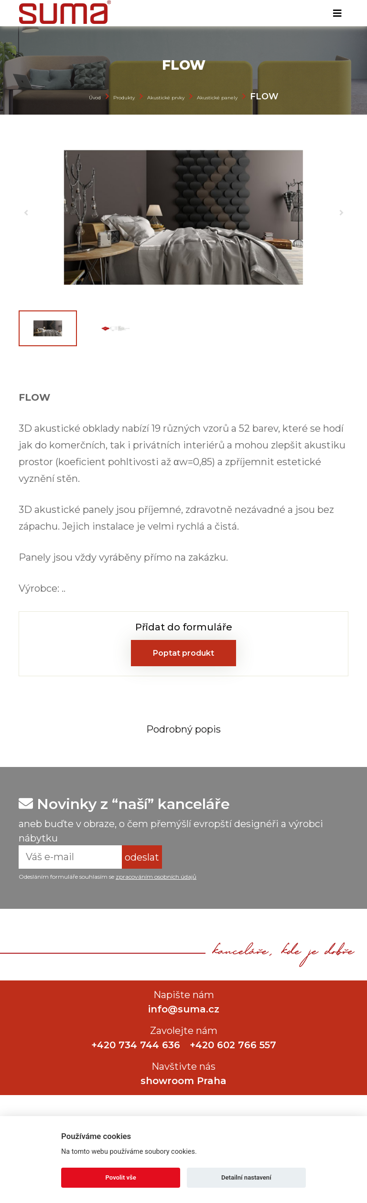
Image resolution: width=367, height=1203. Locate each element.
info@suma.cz (183, 1009)
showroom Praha (183, 1080)
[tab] (183, 729)
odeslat (142, 857)
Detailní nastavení (246, 1177)
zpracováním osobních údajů (156, 876)
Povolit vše (121, 1177)
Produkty (124, 98)
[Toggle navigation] (337, 13)
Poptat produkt (183, 653)
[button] (26, 212)
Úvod (95, 98)
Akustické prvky (165, 98)
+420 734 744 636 (135, 1045)
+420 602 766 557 (233, 1045)
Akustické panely (217, 98)
